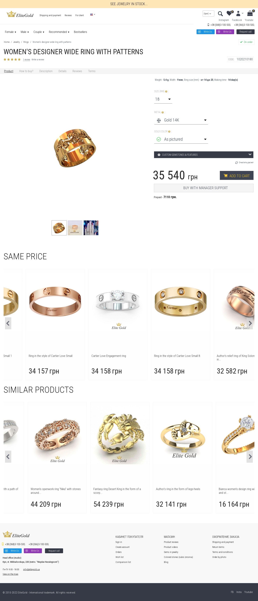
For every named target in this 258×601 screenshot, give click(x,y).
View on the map (10, 574)
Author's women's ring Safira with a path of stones (33, 490)
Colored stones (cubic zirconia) (178, 557)
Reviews (68, 15)
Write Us (208, 31)
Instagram (224, 20)
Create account (123, 547)
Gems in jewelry (171, 552)
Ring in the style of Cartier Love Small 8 (219, 356)
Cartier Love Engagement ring (151, 356)
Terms (91, 71)
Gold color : (163, 131)
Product (8, 71)
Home (6, 42)
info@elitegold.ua (31, 569)
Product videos (171, 547)
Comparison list (123, 562)
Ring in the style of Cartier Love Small (93, 356)
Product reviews (171, 542)
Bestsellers (80, 32)
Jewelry (16, 42)
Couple (38, 32)
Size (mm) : (161, 91)
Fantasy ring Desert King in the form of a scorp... (157, 490)
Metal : (160, 112)
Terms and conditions (222, 552)
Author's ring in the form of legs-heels (219, 489)
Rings (26, 42)
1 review (26, 59)
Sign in (119, 542)
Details (62, 71)
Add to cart (240, 176)
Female (9, 32)
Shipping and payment (50, 15)
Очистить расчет (246, 162)
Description (45, 71)
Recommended (58, 32)
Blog (166, 562)
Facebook (237, 20)
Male (23, 32)
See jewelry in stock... (129, 4)
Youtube (249, 20)
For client (79, 15)
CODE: (231, 59)
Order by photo (219, 557)
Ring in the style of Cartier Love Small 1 (31, 356)
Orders (119, 552)
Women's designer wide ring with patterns (52, 42)
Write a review (38, 59)
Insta (239, 592)
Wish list (120, 557)
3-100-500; (221, 24)
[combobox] (163, 99)
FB (232, 592)
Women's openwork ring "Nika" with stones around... (96, 490)
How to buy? (26, 71)
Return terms (218, 547)
